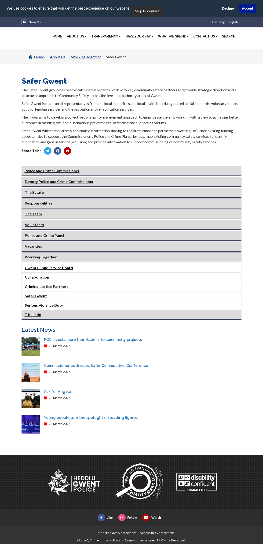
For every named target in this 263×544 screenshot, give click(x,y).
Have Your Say (139, 36)
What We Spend (173, 36)
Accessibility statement (157, 532)
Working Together (86, 56)
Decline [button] (228, 8)
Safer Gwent (36, 296)
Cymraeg (218, 22)
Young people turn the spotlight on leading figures (91, 417)
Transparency (106, 36)
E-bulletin (33, 314)
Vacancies (33, 246)
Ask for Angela (57, 391)
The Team (33, 214)
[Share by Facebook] (57, 150)
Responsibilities (38, 203)
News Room (37, 22)
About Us (77, 36)
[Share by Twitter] (47, 150)
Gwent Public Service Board (49, 267)
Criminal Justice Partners (46, 286)
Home (57, 36)
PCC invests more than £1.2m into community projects (93, 339)
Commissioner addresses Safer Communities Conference (96, 365)
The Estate (34, 192)
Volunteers (34, 224)
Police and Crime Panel (44, 235)
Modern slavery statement (117, 532)
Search (228, 36)
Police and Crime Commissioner (52, 170)
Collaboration (37, 277)
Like (105, 517)
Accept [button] (247, 8)
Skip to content (147, 10)
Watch (151, 517)
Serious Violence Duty (44, 305)
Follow (127, 517)
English (233, 22)
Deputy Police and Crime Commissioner (59, 181)
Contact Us (205, 36)
